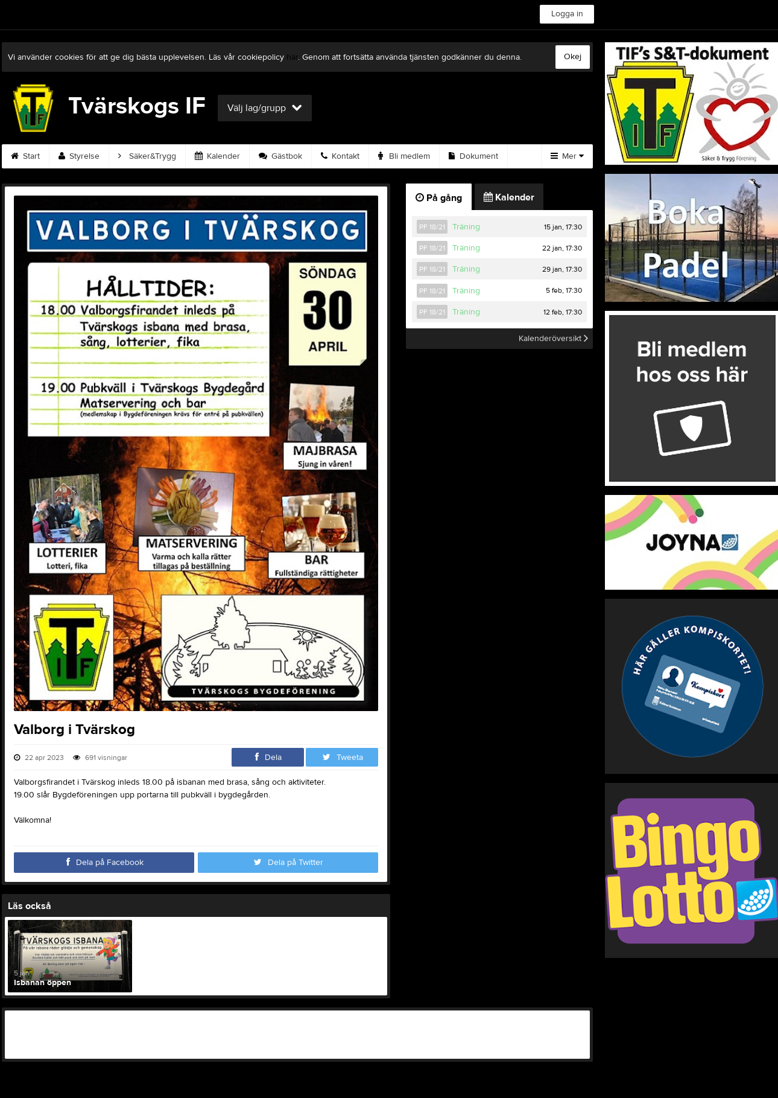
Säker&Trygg (147, 156)
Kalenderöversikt (553, 338)
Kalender (217, 156)
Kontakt (340, 156)
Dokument (473, 156)
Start (25, 156)
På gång (439, 198)
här (292, 57)
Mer (567, 156)
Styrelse (79, 156)
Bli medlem (404, 156)
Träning (466, 227)
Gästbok (280, 156)
